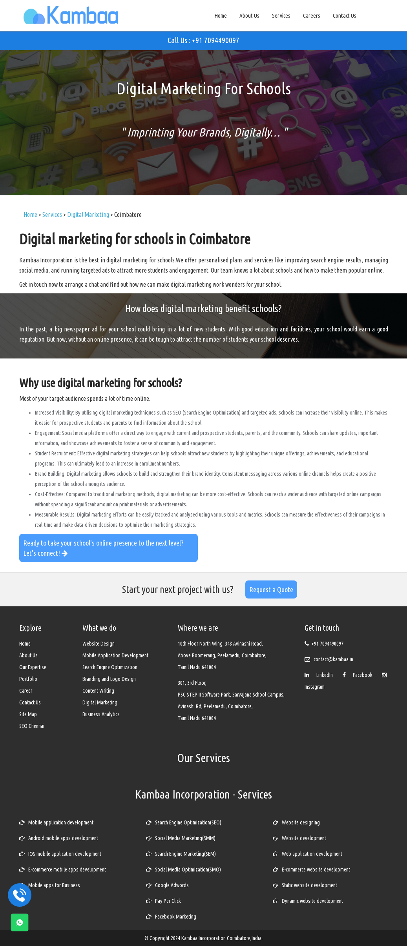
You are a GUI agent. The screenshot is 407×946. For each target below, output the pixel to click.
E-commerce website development (311, 869)
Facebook (359, 675)
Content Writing (98, 691)
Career (25, 691)
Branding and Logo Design (109, 679)
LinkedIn (321, 675)
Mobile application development (56, 822)
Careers (311, 15)
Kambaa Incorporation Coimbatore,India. (222, 938)
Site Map (28, 714)
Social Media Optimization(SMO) (183, 869)
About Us (249, 15)
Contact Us (344, 15)
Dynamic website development (308, 901)
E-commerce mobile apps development (62, 869)
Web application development (307, 854)
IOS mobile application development (60, 854)
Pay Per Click (163, 901)
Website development (299, 838)
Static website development (305, 885)
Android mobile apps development (58, 838)
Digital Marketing (99, 702)
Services (281, 15)
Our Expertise (32, 667)
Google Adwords (167, 885)
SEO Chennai (31, 726)
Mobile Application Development (115, 655)
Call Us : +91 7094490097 (203, 40)
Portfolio (28, 679)
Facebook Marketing (171, 916)
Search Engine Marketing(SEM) (181, 854)
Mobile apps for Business (49, 885)
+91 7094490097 (327, 643)
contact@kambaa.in (333, 659)
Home (220, 15)
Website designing (296, 822)
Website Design (98, 643)
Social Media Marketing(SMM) (180, 838)
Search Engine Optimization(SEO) (183, 822)
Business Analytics (101, 714)
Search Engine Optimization (109, 667)
